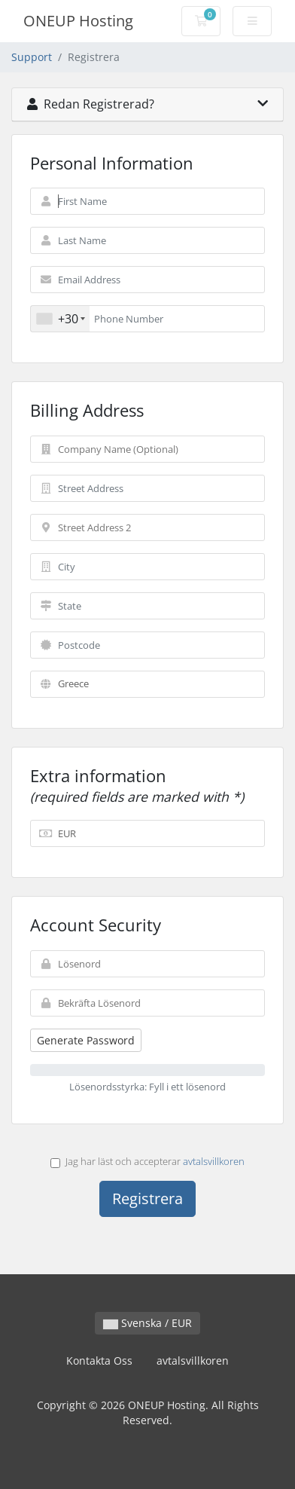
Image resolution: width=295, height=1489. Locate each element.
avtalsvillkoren (214, 1161)
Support (31, 57)
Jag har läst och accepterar (147, 1161)
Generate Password (86, 1040)
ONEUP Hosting (78, 21)
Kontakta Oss (99, 1360)
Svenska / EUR (147, 1323)
